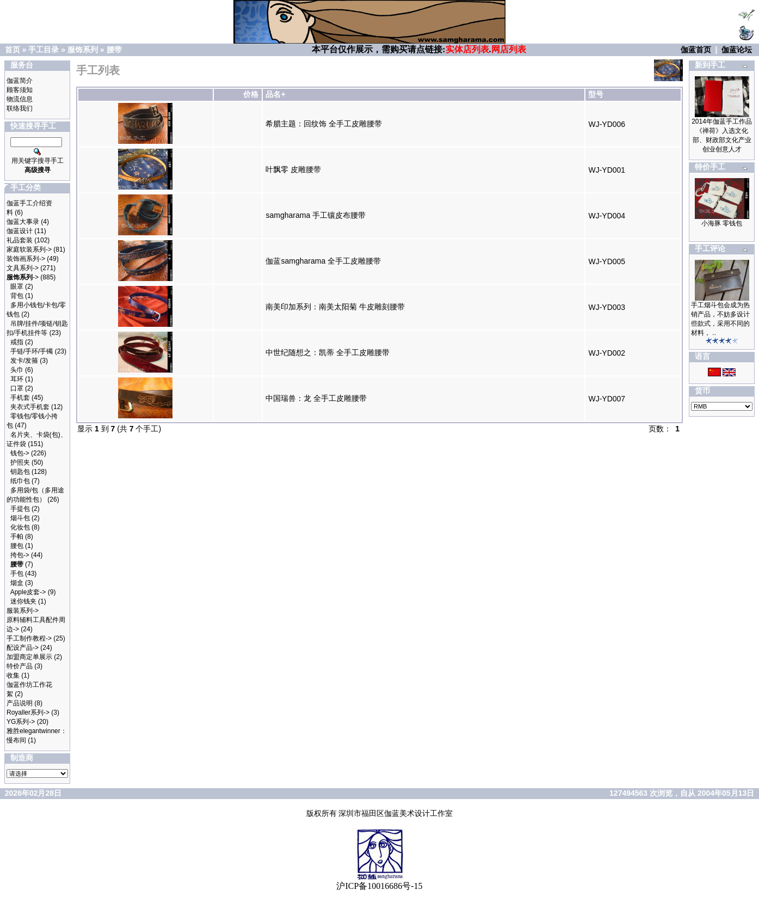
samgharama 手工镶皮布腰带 (316, 215)
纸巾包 (20, 481)
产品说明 (20, 703)
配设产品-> (23, 647)
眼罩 (16, 286)
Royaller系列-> (28, 712)
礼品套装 (20, 240)
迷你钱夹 (23, 601)
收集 (13, 675)
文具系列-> (23, 268)
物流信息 (20, 99)
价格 (250, 94)
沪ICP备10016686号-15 (379, 886)
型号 (595, 94)
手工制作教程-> (29, 638)
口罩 (16, 388)
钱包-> (19, 453)
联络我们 (20, 108)
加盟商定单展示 (29, 657)
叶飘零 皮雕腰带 (293, 169)
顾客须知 (20, 90)
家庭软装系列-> (29, 249)
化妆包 (20, 527)
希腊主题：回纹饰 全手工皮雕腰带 (324, 123)
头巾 (16, 370)
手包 (16, 573)
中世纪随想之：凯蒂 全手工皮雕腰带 (328, 352)
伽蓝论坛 (736, 49)
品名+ (275, 94)
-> (23, 277)
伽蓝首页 (696, 49)
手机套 (20, 397)
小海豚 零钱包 (721, 223)
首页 (12, 49)
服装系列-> (23, 610)
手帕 (16, 536)
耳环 (16, 379)
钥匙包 (20, 472)
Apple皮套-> (28, 592)
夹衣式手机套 (30, 407)
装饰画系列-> (26, 259)
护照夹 (20, 462)
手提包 (20, 509)
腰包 (16, 546)
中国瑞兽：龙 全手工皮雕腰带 (316, 398)
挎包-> (19, 555)
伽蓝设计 (20, 231)
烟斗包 (20, 518)
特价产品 (20, 666)
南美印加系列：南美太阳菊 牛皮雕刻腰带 (335, 306)
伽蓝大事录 (23, 222)
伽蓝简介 (20, 80)
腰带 (114, 49)
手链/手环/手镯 (31, 351)
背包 (16, 296)
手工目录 (43, 49)
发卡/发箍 (24, 360)
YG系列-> (21, 722)
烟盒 (16, 583)
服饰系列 (82, 49)
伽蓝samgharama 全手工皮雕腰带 (323, 261)
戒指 (16, 342)
